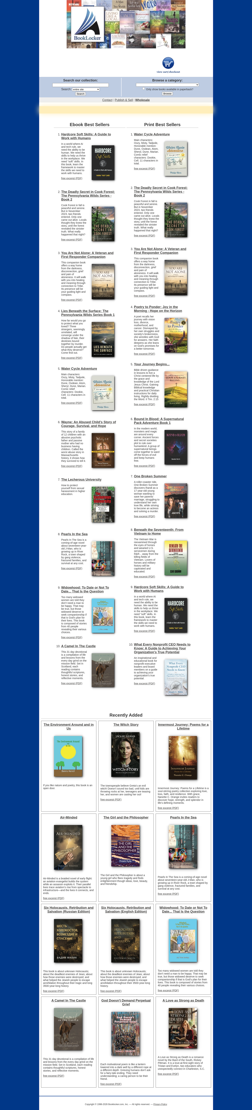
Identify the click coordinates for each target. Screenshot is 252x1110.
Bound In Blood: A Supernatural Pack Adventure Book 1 (159, 421)
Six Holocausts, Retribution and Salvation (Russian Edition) (69, 909)
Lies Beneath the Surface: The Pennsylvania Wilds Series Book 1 (88, 313)
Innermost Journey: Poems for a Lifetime (183, 726)
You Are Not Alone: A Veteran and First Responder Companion (87, 255)
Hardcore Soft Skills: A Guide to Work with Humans (86, 136)
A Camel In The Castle (78, 646)
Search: (66, 89)
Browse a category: (167, 80)
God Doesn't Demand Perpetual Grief (126, 1002)
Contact (107, 100)
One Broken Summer (150, 476)
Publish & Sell (124, 100)
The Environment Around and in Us (69, 726)
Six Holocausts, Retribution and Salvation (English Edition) (126, 909)
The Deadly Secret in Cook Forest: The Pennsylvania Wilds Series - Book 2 (88, 195)
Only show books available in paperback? (169, 89)
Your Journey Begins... (152, 364)
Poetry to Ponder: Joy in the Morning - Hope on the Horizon (158, 309)
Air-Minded (68, 817)
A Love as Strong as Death (183, 1000)
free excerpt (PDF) (71, 178)
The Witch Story (126, 725)
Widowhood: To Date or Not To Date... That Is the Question (85, 589)
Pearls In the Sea (74, 534)
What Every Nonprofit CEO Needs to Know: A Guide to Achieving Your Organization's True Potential (162, 648)
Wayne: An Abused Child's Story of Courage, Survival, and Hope (88, 424)
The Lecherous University (81, 479)
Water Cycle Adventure (79, 368)
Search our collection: (80, 80)
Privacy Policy (160, 1104)
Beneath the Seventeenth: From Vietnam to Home (159, 531)
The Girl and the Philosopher (125, 817)
